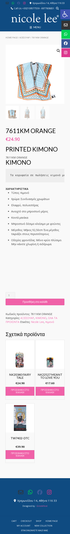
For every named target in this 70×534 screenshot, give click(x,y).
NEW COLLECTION (43, 525)
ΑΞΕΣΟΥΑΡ (25, 37)
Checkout (26, 521)
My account (23, 525)
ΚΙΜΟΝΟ (40, 318)
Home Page (12, 37)
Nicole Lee (37, 322)
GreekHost (42, 505)
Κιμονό (49, 322)
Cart (14, 521)
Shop (38, 521)
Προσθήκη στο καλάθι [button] (20, 391)
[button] (65, 14)
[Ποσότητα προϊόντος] (10, 295)
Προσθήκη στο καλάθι (35, 301)
